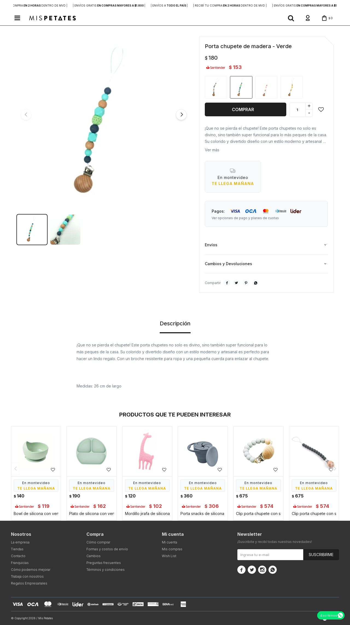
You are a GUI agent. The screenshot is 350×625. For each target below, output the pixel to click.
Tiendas (17, 549)
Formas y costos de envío (107, 549)
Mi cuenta (169, 542)
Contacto (18, 556)
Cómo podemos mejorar (30, 570)
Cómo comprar (98, 542)
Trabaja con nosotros (27, 576)
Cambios (93, 556)
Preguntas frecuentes (103, 563)
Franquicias (20, 563)
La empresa (20, 542)
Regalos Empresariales (29, 583)
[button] (291, 18)
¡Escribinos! (329, 615)
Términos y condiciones (105, 570)
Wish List (169, 556)
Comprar (243, 109)
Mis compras (172, 549)
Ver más (212, 149)
